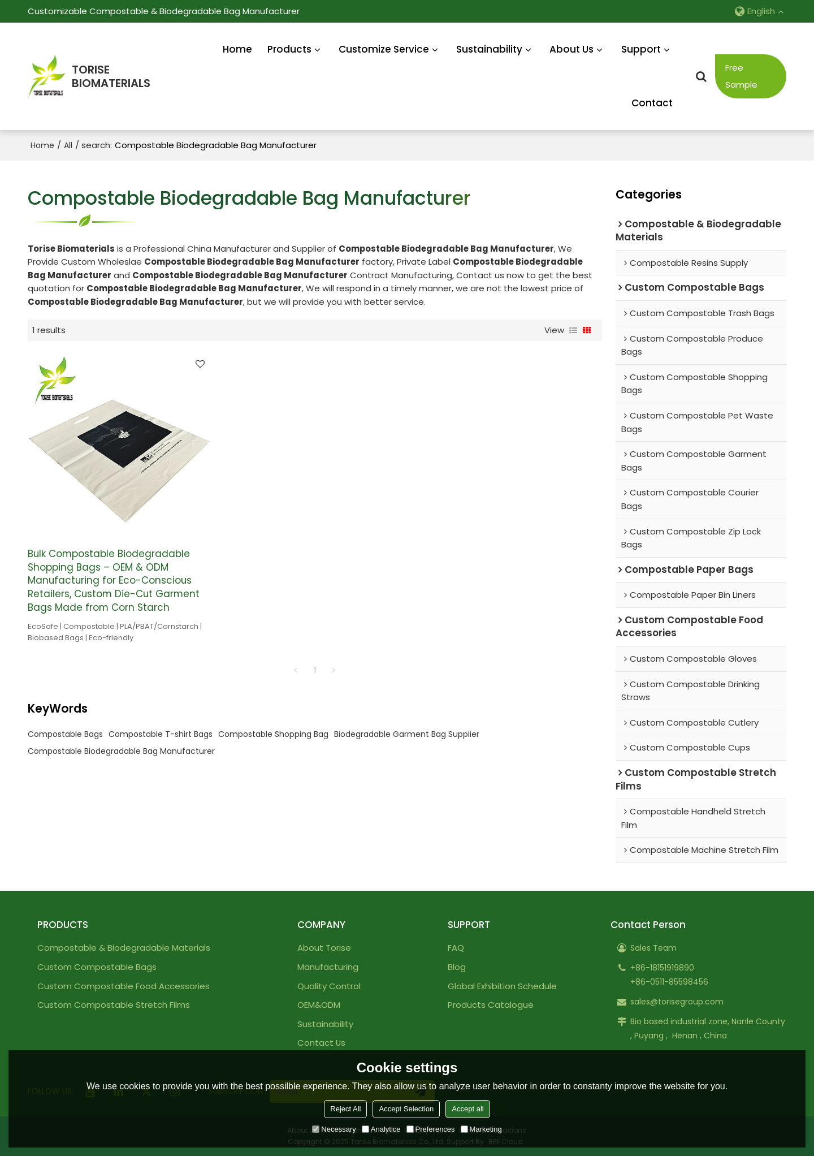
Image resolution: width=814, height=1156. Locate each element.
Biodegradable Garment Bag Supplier (406, 734)
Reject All (345, 1109)
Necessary (334, 1129)
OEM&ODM (318, 1005)
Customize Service (384, 49)
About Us (571, 49)
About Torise (324, 948)
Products (289, 49)
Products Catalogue (491, 1005)
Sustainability (489, 49)
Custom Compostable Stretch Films (113, 1005)
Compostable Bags (65, 734)
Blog (457, 967)
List (573, 330)
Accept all (467, 1109)
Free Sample (741, 76)
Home (237, 49)
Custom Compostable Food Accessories (123, 986)
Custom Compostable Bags (97, 967)
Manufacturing (327, 967)
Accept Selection (406, 1109)
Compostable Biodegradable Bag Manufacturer (121, 751)
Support (641, 49)
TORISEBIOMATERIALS (111, 76)
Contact (652, 103)
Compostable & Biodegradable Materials (123, 948)
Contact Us (321, 1043)
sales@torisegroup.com (677, 1001)
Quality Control (329, 986)
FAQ (456, 948)
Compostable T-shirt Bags (161, 734)
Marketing (481, 1129)
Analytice (381, 1129)
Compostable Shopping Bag (273, 734)
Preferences (430, 1129)
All (68, 145)
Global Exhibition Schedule (502, 986)
